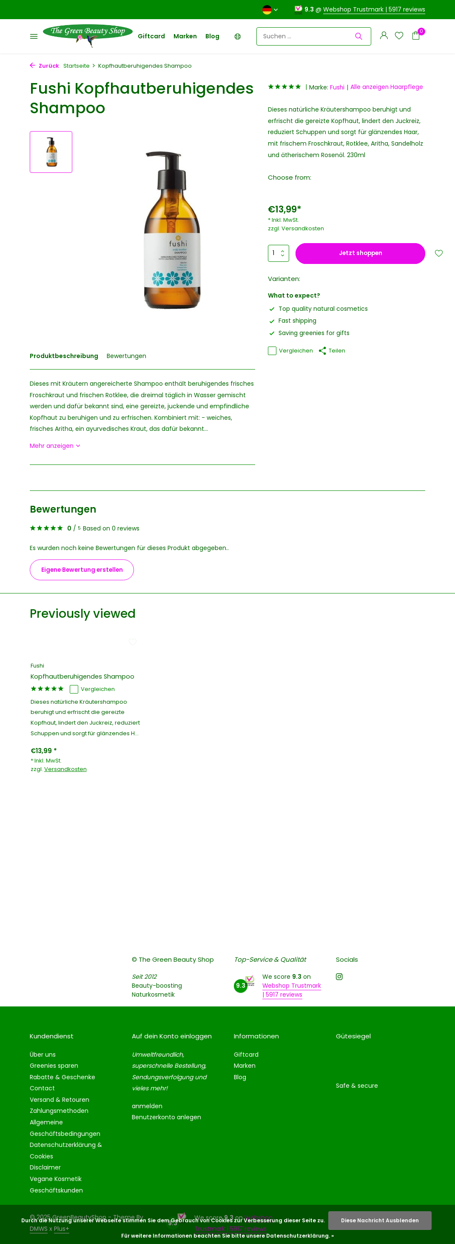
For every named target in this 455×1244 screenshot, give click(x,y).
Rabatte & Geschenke (62, 1077)
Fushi (337, 87)
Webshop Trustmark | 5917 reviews (374, 9)
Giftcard (151, 36)
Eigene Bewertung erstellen (85, 569)
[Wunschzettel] (399, 36)
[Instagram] (339, 977)
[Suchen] (313, 36)
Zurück (44, 66)
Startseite (79, 66)
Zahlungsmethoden (59, 1111)
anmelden (147, 1106)
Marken (185, 36)
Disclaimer (45, 1168)
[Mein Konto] (384, 36)
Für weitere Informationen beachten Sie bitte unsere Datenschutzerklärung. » (227, 1235)
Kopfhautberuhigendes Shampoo (68, 690)
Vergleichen (290, 350)
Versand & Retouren (59, 1099)
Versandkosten (303, 228)
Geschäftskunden (56, 1190)
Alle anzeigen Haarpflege (387, 87)
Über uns (43, 1054)
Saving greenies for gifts (309, 332)
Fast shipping (292, 320)
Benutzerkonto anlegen (166, 1117)
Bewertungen (126, 356)
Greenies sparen (54, 1066)
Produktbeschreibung (64, 356)
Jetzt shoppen (361, 253)
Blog (212, 36)
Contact (42, 1088)
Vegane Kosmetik (56, 1179)
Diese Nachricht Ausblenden (380, 1220)
